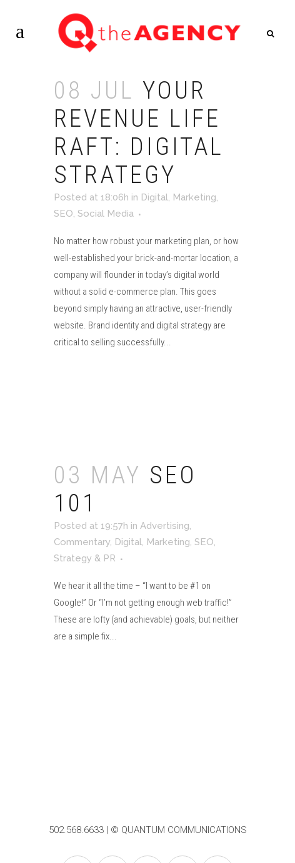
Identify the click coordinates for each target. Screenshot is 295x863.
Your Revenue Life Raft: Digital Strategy (139, 132)
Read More (90, 378)
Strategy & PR (85, 558)
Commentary (82, 542)
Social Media (106, 213)
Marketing (194, 197)
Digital (154, 197)
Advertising (164, 525)
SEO (63, 213)
